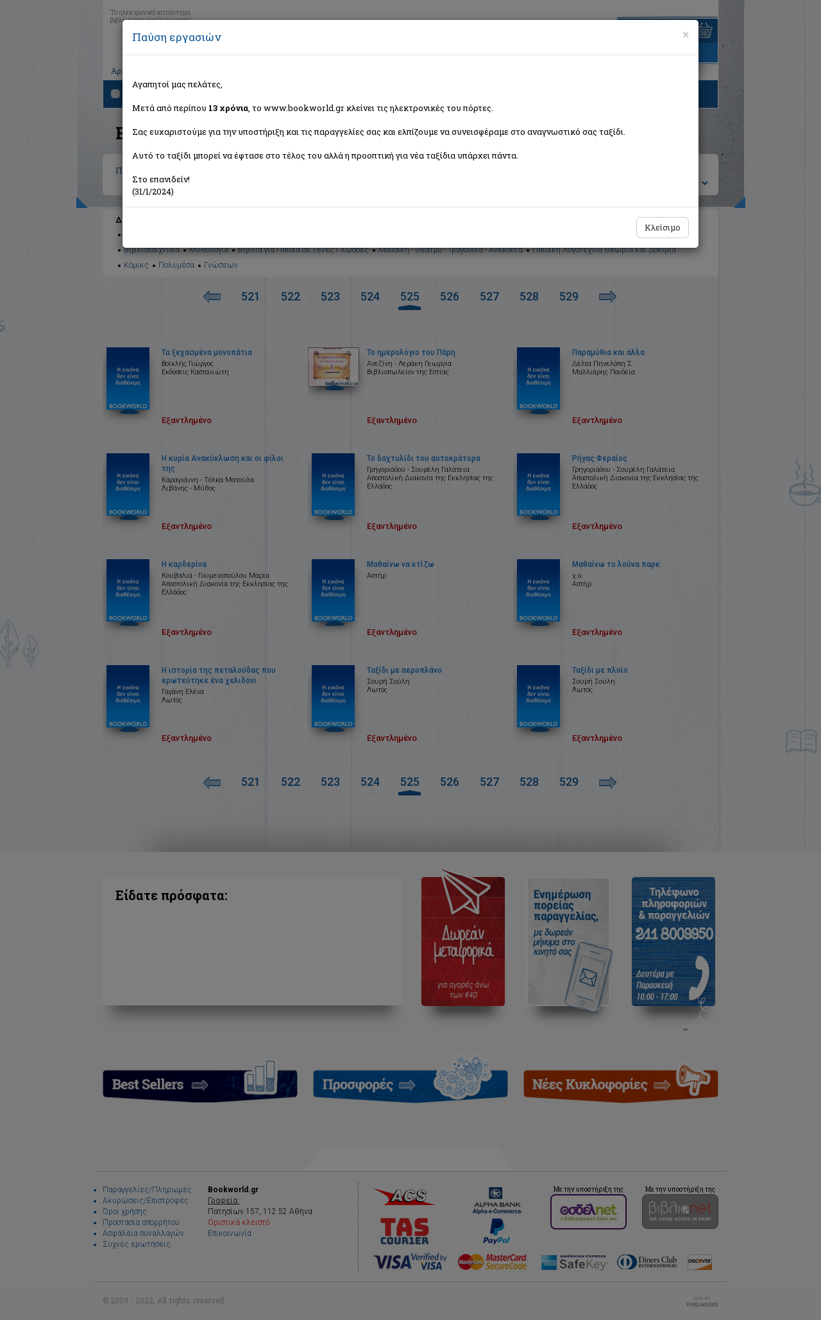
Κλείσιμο (663, 227)
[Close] (685, 34)
